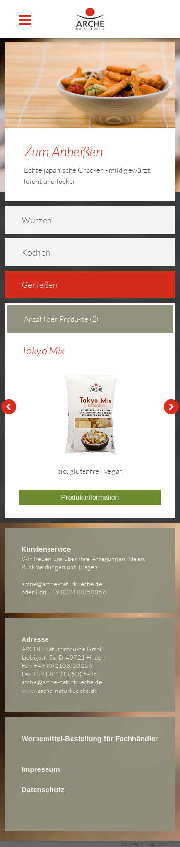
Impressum (41, 769)
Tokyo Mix (43, 350)
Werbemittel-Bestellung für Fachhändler (90, 739)
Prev (8, 407)
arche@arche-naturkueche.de (62, 583)
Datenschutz (43, 790)
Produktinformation (90, 497)
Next (171, 407)
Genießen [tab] (33, 284)
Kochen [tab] (29, 252)
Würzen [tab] (30, 220)
